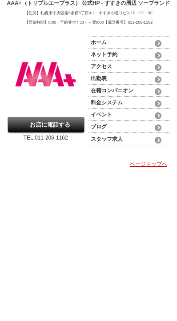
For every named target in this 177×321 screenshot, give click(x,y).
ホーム (99, 42)
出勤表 (99, 78)
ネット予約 (104, 54)
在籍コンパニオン (112, 90)
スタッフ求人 (107, 139)
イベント (101, 114)
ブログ (99, 126)
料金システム (107, 102)
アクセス (101, 66)
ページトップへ (148, 164)
